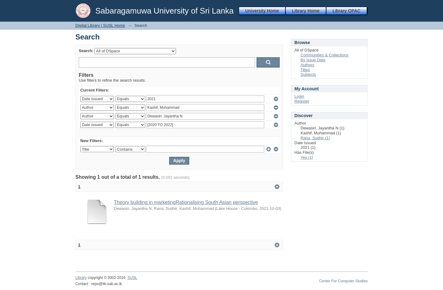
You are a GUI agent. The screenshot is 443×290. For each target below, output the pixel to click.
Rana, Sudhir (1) (315, 138)
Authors (307, 65)
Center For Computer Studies (343, 281)
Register (301, 101)
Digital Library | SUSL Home (100, 25)
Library (81, 278)
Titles (305, 69)
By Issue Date (313, 60)
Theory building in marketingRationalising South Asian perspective (186, 202)
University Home (262, 10)
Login (299, 96)
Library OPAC (347, 10)
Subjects (308, 74)
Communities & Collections (324, 55)
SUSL (132, 278)
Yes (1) (307, 157)
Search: (86, 50)
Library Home (306, 10)
